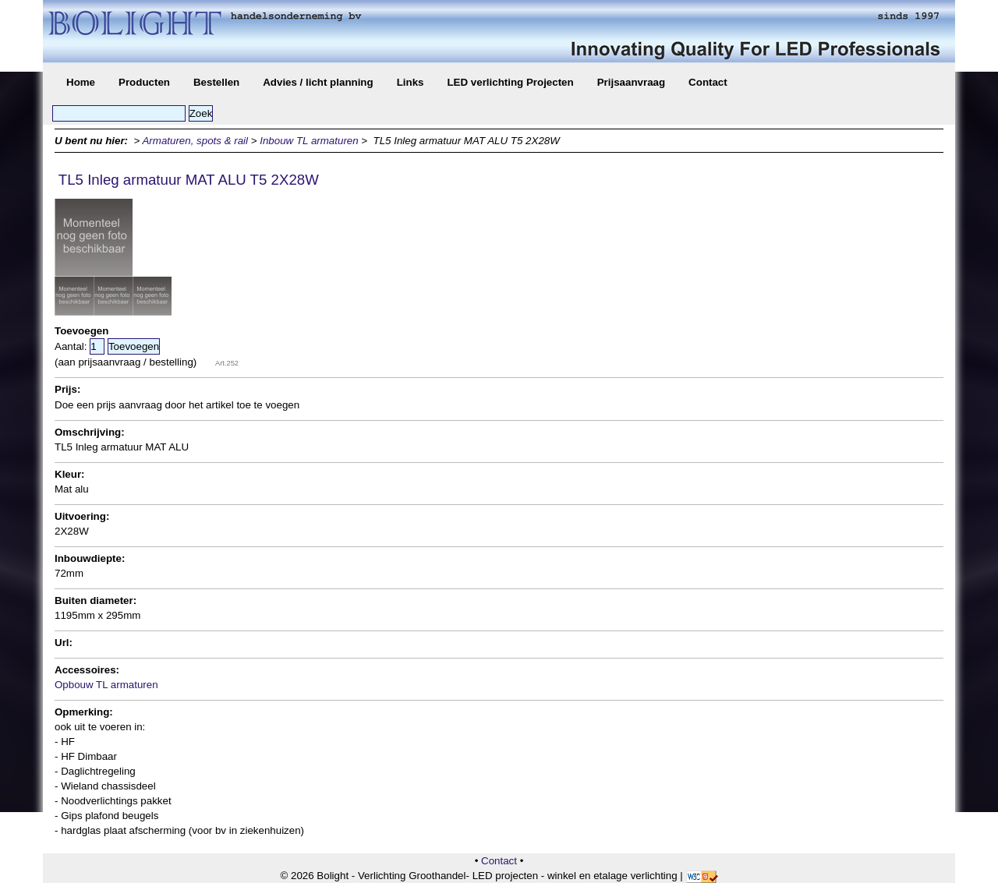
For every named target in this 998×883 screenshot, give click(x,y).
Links (410, 82)
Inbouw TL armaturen (309, 141)
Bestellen (216, 82)
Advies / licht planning (318, 82)
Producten (144, 82)
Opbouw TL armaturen (106, 685)
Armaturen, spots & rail (195, 141)
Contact (707, 82)
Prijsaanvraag (631, 82)
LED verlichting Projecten (510, 82)
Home (80, 82)
